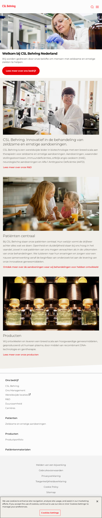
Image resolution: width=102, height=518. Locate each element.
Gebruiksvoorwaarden (51, 470)
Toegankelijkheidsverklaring (51, 481)
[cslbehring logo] (8, 6)
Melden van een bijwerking (51, 465)
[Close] (97, 502)
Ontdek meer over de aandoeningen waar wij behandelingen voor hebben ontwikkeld (50, 267)
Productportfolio (14, 439)
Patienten (11, 418)
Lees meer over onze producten (21, 354)
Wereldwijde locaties (18, 394)
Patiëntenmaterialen (18, 449)
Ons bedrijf (12, 380)
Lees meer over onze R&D (17, 167)
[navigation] (97, 6)
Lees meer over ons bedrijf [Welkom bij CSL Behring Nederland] (21, 70)
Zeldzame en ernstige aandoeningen (25, 423)
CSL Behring (12, 386)
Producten (11, 433)
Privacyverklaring (51, 476)
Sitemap (51, 492)
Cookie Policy (51, 486)
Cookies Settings (50, 514)
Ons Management (15, 390)
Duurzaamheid (13, 403)
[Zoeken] (92, 6)
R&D (7, 399)
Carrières (10, 408)
